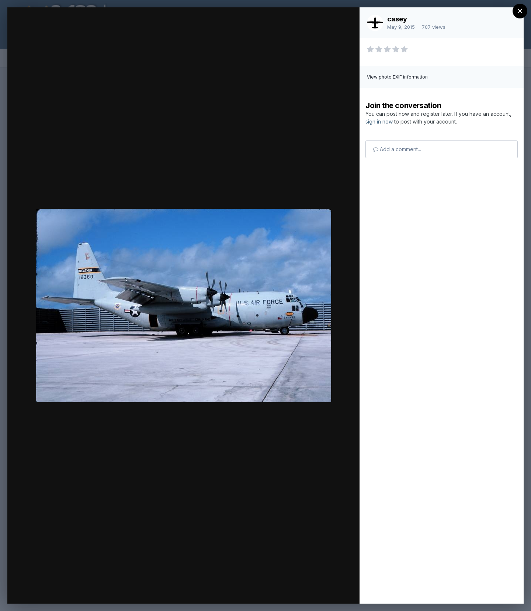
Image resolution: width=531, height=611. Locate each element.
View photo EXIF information (397, 77)
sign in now (379, 121)
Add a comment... (397, 149)
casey (397, 19)
